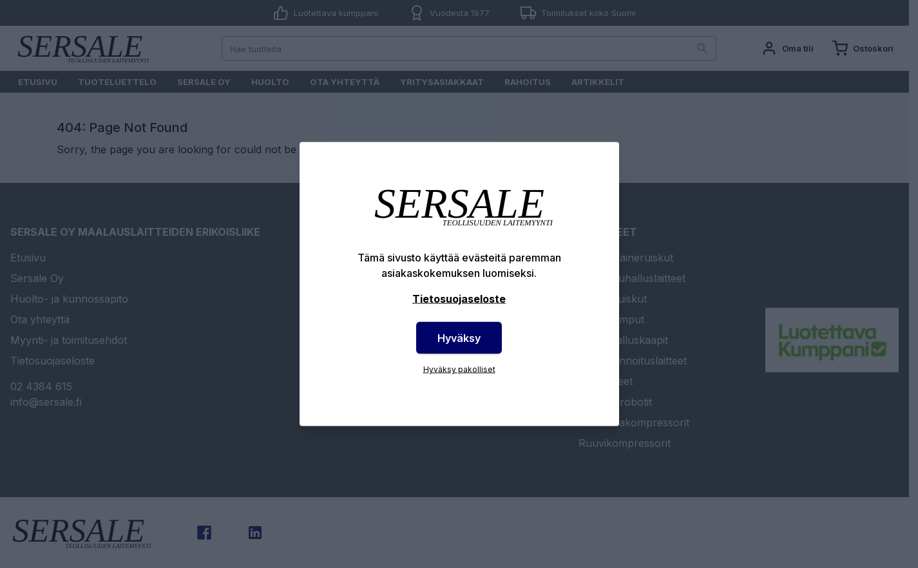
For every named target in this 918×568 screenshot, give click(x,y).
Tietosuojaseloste (459, 298)
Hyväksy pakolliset (459, 369)
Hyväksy (459, 338)
